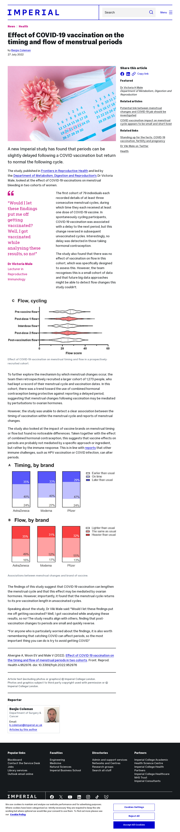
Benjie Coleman (21, 50)
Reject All (134, 816)
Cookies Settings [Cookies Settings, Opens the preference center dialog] (134, 807)
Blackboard (15, 759)
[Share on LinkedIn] (128, 74)
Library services (17, 770)
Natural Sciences (60, 766)
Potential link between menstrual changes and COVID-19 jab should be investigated (143, 111)
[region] (90, 816)
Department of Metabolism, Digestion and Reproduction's (55, 176)
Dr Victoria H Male (131, 87)
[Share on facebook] (122, 74)
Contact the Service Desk (24, 763)
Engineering (57, 759)
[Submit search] (151, 12)
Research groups (102, 766)
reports (90, 448)
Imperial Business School (65, 770)
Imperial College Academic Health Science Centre (151, 761)
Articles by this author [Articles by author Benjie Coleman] (23, 729)
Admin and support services (109, 759)
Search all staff (101, 770)
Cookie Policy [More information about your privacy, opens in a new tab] (18, 814)
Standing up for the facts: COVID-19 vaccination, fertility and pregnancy (142, 139)
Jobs (11, 766)
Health (124, 151)
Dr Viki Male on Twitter (134, 146)
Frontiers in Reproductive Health (64, 171)
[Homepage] (53, 12)
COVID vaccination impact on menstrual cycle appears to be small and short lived (146, 122)
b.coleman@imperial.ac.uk (25, 725)
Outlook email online (20, 774)
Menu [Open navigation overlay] (166, 12)
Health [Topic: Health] (23, 26)
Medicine (55, 763)
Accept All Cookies (134, 824)
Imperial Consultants (147, 781)
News (11, 26)
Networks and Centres (106, 763)
